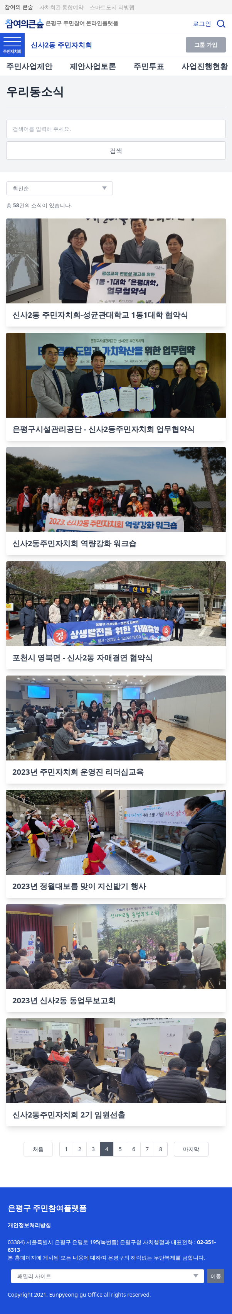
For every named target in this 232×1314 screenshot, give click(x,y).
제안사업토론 (93, 66)
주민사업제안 (29, 66)
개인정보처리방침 (29, 1225)
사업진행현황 (205, 66)
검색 (116, 150)
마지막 (191, 1149)
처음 (38, 1149)
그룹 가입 (205, 44)
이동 (215, 1276)
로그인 (202, 23)
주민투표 (148, 66)
